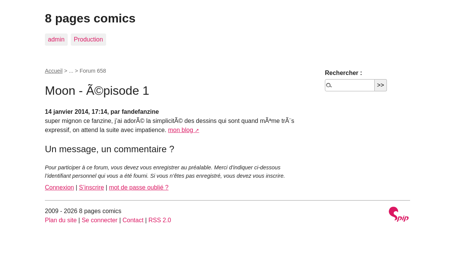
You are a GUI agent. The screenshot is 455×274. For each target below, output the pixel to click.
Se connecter (100, 220)
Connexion (59, 187)
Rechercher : (343, 73)
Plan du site (61, 220)
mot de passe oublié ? (139, 187)
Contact (133, 220)
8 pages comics (90, 18)
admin (56, 39)
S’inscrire (91, 187)
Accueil (53, 71)
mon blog (180, 130)
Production (88, 39)
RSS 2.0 (159, 220)
